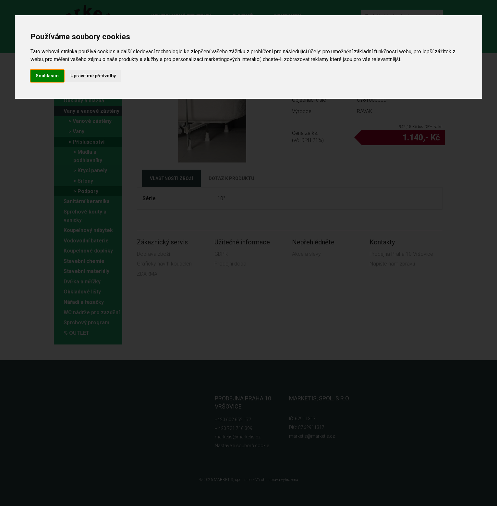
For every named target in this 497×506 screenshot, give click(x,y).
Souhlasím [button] (47, 75)
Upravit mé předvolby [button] (93, 75)
